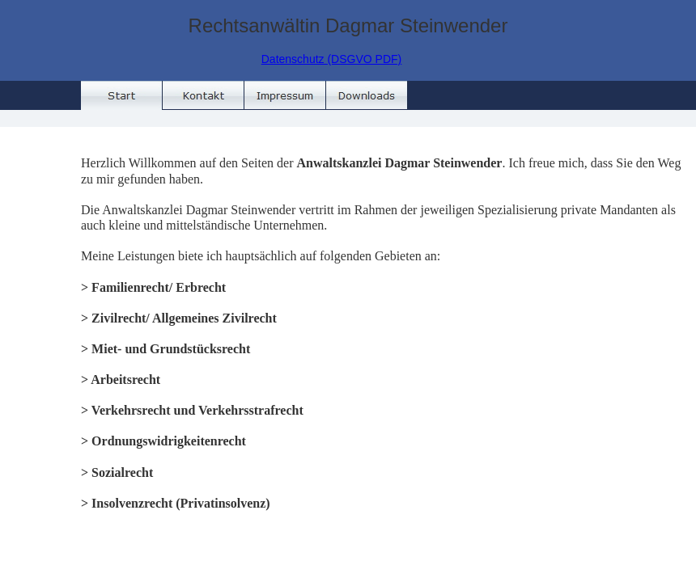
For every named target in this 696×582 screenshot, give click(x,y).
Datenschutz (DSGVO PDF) (331, 59)
